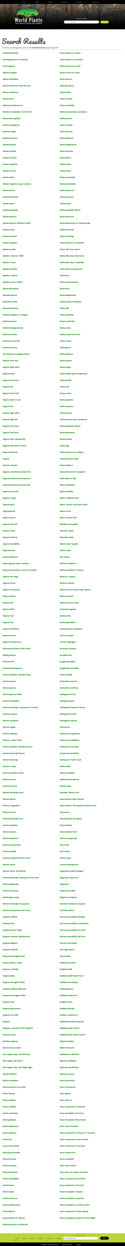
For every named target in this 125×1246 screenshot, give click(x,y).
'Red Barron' (11, 432)
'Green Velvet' (68, 1166)
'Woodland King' (17, 675)
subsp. (17, 184)
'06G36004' (11, 629)
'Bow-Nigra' (11, 577)
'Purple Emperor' (72, 1035)
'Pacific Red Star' (17, 86)
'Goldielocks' (67, 485)
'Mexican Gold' (68, 518)
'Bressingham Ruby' (14, 956)
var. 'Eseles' (75, 1205)
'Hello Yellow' (17, 648)
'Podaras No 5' (69, 1015)
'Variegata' (72, 871)
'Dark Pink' (10, 524)
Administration (67, 1244)
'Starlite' (13, 282)
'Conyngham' (72, 472)
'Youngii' (69, 459)
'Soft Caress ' (17, 858)
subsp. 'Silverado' (16, 1054)
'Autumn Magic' (12, 930)
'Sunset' (9, 583)
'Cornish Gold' (17, 112)
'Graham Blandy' (74, 1211)
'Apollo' (13, 773)
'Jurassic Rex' (17, 472)
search (50, 2)
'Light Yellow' (11, 413)
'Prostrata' (72, 1185)
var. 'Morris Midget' (78, 1218)
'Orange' (9, 498)
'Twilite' (13, 256)
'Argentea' (72, 1022)
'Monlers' (14, 753)
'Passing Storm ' (12, 642)
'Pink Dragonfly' (18, 1028)
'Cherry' (9, 531)
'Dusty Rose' (11, 426)
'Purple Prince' (72, 976)
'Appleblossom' (16, 936)
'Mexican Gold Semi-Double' (74, 505)
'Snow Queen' (70, 249)
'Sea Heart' (73, 930)
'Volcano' (72, 570)
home (24, 2)
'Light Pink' (10, 419)
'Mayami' (72, 799)
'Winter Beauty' (73, 1120)
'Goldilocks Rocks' (69, 498)
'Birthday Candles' (17, 223)
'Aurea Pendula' (74, 1139)
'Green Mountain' (69, 1126)
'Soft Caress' (17, 910)
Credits (78, 1244)
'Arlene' (13, 792)
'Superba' (69, 544)
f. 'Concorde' (20, 707)
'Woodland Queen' (18, 747)
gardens (64, 2)
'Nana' (68, 832)
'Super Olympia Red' (14, 439)
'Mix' (8, 387)
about (37, 2)
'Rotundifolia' (14, 871)
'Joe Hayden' (20, 570)
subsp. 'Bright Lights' (17, 1067)
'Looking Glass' (74, 923)
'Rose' (8, 616)
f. (16, 904)
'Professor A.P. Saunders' (77, 1133)
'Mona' (13, 819)
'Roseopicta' (71, 819)
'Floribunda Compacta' (72, 904)
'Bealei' (12, 694)
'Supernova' (69, 878)
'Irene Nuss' (11, 361)
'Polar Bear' (70, 334)
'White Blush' (11, 367)
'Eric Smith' (10, 1015)
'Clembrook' (72, 1107)
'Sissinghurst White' (14, 982)
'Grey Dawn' (72, 1146)
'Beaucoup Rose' (17, 478)
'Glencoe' (66, 1100)
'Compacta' (71, 1192)
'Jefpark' (70, 210)
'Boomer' (9, 635)
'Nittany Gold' (69, 792)
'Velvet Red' (11, 393)
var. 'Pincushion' (74, 1172)
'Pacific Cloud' (70, 760)
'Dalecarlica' (70, 302)
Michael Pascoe (53, 1244)
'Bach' (9, 923)
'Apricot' (9, 518)
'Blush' (11, 1146)
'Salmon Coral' (12, 400)
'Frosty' (68, 694)
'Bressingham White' (14, 995)
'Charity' (12, 740)
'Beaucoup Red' (16, 485)
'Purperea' (72, 707)
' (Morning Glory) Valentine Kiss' (78, 806)
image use (95, 2)
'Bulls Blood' (13, 1061)
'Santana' (70, 1028)
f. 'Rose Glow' (21, 878)
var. (15, 60)
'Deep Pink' (10, 491)
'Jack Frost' (72, 936)
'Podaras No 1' (69, 995)
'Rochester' (73, 1179)
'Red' (8, 406)
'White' (9, 609)
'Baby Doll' (14, 989)
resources (49, 1238)
